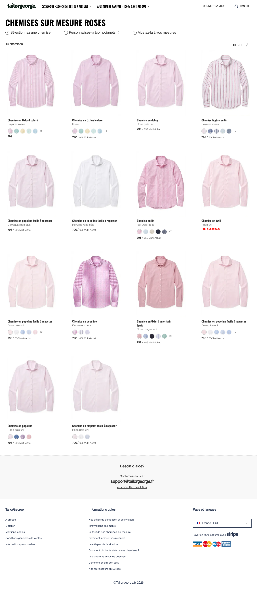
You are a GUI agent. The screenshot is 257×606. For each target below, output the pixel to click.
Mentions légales (15, 543)
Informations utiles (102, 520)
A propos (10, 531)
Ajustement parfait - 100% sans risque (121, 6)
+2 (234, 142)
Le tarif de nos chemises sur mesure (110, 543)
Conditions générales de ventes (23, 549)
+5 (41, 142)
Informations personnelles (20, 555)
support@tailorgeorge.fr (132, 493)
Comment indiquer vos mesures (107, 549)
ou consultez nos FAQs (132, 498)
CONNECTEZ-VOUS (214, 6)
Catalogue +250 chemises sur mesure (65, 6)
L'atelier (10, 537)
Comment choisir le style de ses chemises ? (114, 561)
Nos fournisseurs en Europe (105, 580)
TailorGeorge (14, 520)
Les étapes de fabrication (103, 555)
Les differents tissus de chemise (107, 567)
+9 (41, 343)
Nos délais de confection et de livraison (111, 531)
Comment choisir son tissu (104, 574)
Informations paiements (102, 537)
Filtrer (241, 55)
